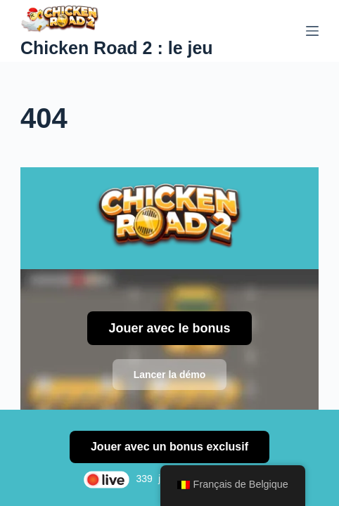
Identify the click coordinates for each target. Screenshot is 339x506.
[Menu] (312, 31)
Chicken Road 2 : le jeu (116, 48)
